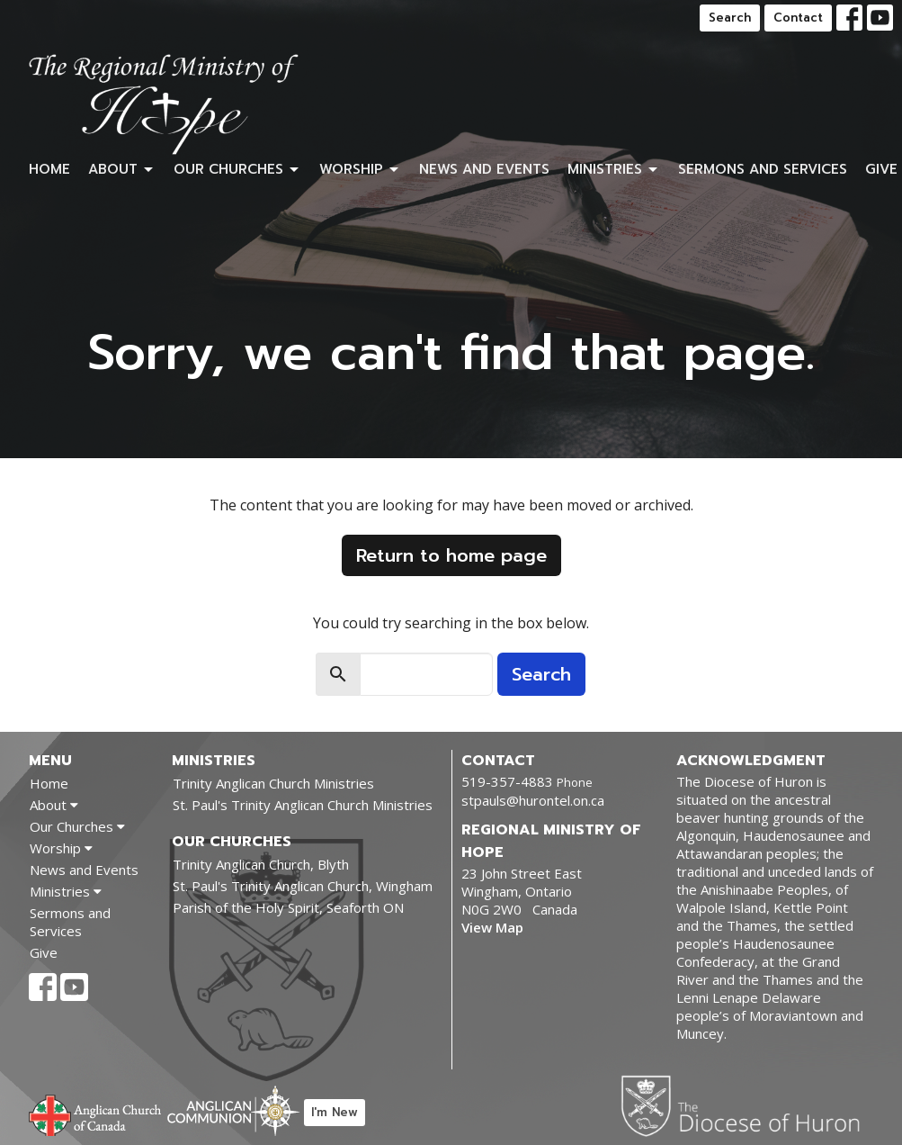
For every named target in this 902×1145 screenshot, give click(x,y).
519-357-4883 (507, 781)
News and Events (484, 169)
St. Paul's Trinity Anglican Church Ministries (303, 805)
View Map (492, 927)
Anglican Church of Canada (96, 1113)
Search (730, 17)
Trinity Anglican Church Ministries (273, 783)
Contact (798, 17)
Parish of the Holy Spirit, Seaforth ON (288, 907)
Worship (360, 169)
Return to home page (451, 555)
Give (881, 169)
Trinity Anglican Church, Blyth (261, 864)
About (122, 169)
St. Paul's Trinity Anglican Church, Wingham (303, 886)
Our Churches (237, 169)
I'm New (334, 1112)
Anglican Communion (233, 1110)
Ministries (613, 169)
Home (49, 169)
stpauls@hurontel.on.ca (532, 800)
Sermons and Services (762, 169)
